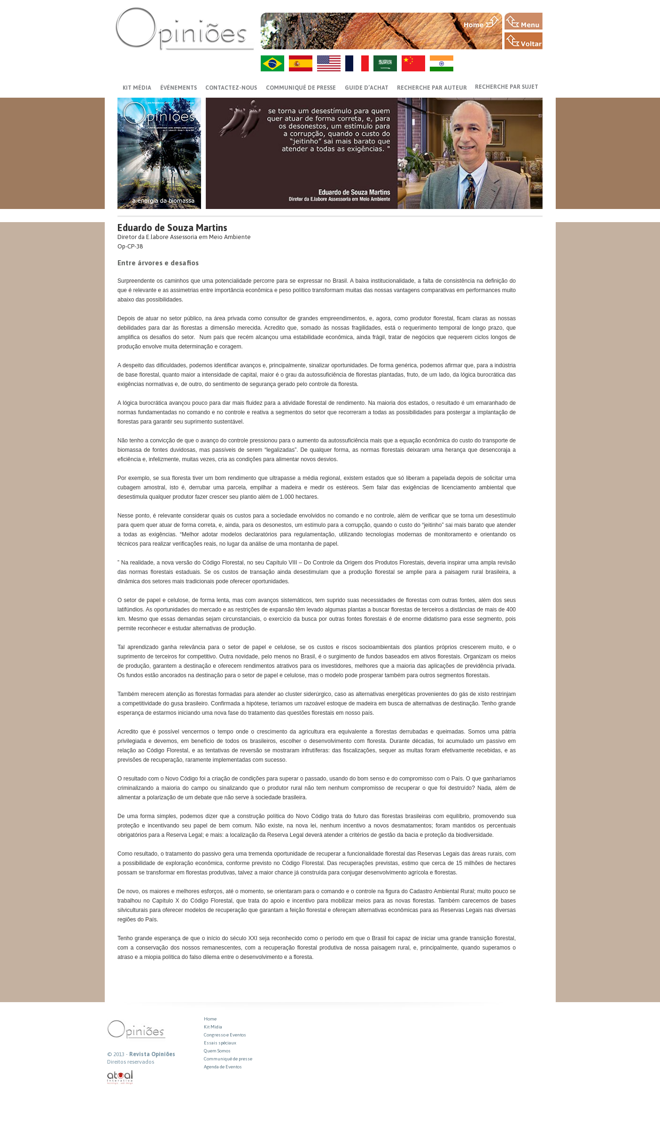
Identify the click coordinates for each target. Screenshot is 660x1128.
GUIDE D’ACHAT (366, 88)
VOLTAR (524, 40)
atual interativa (120, 1077)
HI (441, 63)
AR (385, 63)
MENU (524, 21)
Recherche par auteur (432, 88)
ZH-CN (413, 63)
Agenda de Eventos (223, 1066)
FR (357, 63)
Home (210, 1018)
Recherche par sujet (506, 87)
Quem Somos (217, 1050)
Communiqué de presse (301, 88)
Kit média (137, 88)
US (329, 63)
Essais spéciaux (220, 1042)
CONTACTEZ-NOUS (231, 88)
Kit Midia (213, 1026)
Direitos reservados (130, 1061)
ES (300, 63)
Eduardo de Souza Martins (172, 227)
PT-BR (272, 63)
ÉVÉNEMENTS (178, 88)
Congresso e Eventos (225, 1034)
